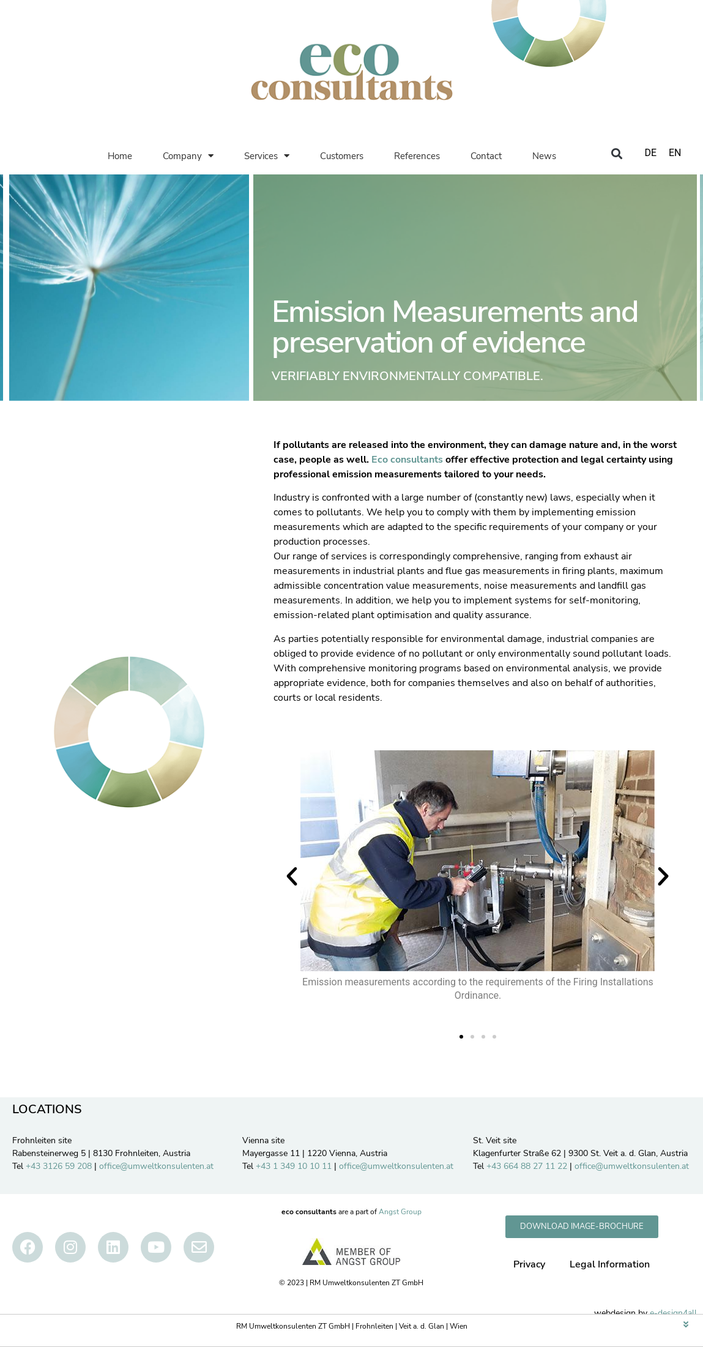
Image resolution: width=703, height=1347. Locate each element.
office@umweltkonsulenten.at (156, 1166)
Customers (341, 156)
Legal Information (610, 1264)
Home (120, 156)
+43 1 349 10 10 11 (294, 1166)
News (544, 156)
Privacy (529, 1264)
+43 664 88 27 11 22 (526, 1166)
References (417, 156)
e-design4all (673, 1313)
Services (266, 155)
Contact (486, 156)
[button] (617, 154)
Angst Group (400, 1212)
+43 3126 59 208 (59, 1166)
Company (188, 155)
